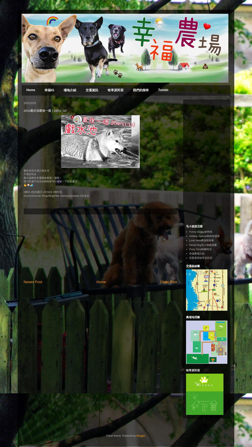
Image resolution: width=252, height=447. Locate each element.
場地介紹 (70, 90)
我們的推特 (141, 90)
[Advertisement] (100, 247)
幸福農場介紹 (197, 253)
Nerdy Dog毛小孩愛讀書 (203, 244)
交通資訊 (92, 90)
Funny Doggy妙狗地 (200, 231)
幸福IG (49, 90)
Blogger (141, 435)
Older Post (168, 282)
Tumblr (163, 90)
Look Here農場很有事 (201, 240)
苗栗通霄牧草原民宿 (200, 257)
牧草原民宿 (115, 90)
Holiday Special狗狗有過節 (204, 236)
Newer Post (33, 282)
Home (30, 90)
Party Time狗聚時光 (200, 249)
